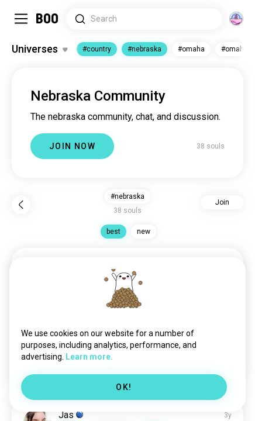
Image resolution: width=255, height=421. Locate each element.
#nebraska (144, 49)
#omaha (191, 49)
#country (96, 49)
